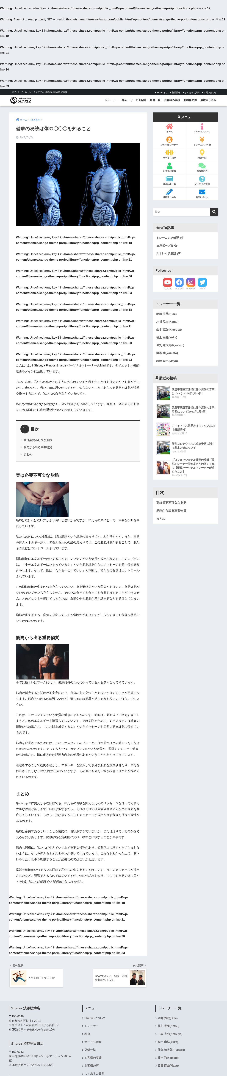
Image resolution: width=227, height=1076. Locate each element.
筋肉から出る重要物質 (38, 447)
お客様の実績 (172, 100)
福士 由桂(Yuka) (167, 338)
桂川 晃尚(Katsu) (167, 322)
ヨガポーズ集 (167, 245)
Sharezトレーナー (169, 141)
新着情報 (175, 92)
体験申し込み (208, 100)
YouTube (167, 289)
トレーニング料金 (202, 141)
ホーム (169, 128)
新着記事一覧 (169, 180)
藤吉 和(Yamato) (167, 353)
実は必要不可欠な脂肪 (38, 440)
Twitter (202, 289)
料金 (124, 100)
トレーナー (111, 100)
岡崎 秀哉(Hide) (167, 314)
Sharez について (95, 1018)
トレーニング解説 (170, 237)
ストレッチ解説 (169, 253)
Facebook (179, 289)
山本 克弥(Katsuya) (169, 330)
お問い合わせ (209, 92)
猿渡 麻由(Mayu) (167, 361)
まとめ (28, 454)
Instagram (190, 289)
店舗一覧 (155, 100)
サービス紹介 (138, 100)
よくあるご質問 (191, 92)
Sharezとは (161, 92)
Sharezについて (202, 128)
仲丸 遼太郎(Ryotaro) (170, 346)
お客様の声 (190, 100)
